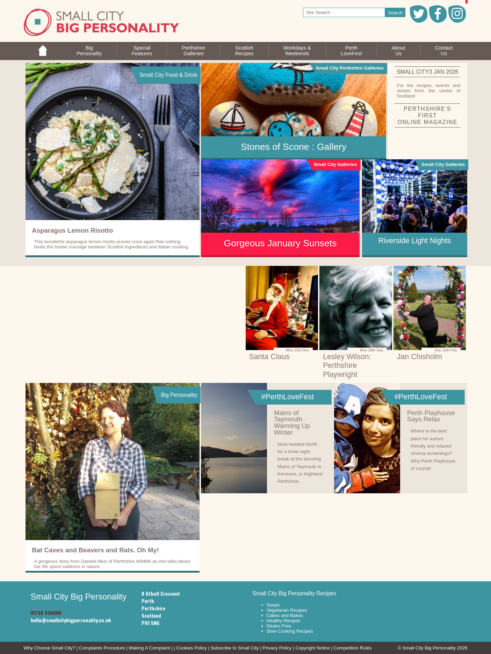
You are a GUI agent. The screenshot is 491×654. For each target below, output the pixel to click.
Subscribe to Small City (235, 648)
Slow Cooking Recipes (290, 631)
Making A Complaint (149, 648)
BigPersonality (89, 50)
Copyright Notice (312, 648)
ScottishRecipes (244, 50)
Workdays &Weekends (297, 50)
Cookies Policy (191, 648)
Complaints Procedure (102, 648)
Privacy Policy (276, 648)
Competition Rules (353, 648)
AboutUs (398, 50)
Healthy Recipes (284, 620)
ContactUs (444, 50)
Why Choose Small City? (49, 648)
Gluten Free (279, 625)
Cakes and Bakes (285, 615)
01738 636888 (46, 612)
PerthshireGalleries (193, 50)
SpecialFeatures (142, 50)
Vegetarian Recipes (287, 610)
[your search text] (344, 12)
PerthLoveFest (351, 50)
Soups (273, 605)
